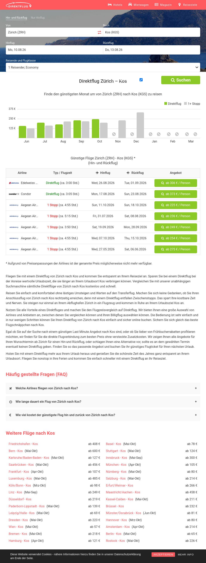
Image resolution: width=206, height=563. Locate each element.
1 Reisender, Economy (23, 67)
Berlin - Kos (114, 534)
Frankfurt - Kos (19, 472)
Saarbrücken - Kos (21, 465)
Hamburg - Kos (19, 541)
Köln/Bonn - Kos (20, 485)
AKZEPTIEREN (163, 554)
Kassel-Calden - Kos (119, 499)
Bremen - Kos (18, 534)
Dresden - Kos (18, 520)
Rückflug (108, 42)
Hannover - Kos (116, 520)
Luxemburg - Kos (20, 478)
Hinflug (10, 42)
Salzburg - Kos (116, 478)
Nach (106, 25)
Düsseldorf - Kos (20, 499)
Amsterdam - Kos (118, 527)
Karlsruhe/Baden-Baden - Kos (29, 458)
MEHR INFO (186, 554)
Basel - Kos (113, 444)
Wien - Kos (16, 527)
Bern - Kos (16, 451)
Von (8, 25)
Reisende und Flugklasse (21, 60)
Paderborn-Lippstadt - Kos (27, 506)
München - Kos (116, 465)
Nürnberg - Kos (116, 472)
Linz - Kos (15, 492)
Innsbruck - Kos (116, 458)
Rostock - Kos (115, 541)
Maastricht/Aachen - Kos (123, 492)
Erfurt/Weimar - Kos (119, 485)
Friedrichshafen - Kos (23, 444)
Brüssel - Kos (115, 506)
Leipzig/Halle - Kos (21, 513)
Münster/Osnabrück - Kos (123, 513)
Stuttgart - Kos (116, 451)
